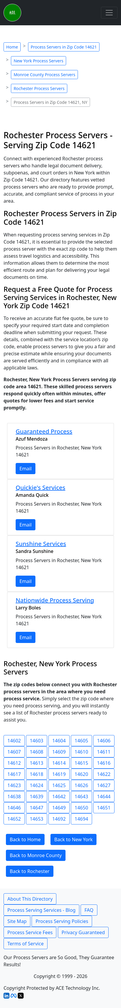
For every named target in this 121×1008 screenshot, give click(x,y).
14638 (14, 796)
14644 (104, 796)
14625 (59, 785)
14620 (81, 774)
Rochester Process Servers (39, 88)
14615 (81, 763)
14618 (36, 774)
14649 (59, 807)
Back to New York (73, 839)
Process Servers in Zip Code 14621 (64, 47)
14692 (59, 819)
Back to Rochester (30, 871)
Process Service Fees (30, 932)
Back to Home (25, 839)
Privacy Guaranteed (83, 932)
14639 (36, 796)
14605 (81, 740)
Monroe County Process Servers (44, 74)
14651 (104, 807)
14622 (104, 774)
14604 (59, 740)
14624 (36, 785)
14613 (36, 763)
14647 (36, 807)
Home (12, 47)
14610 (81, 752)
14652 (14, 819)
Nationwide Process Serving (55, 600)
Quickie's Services (40, 487)
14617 (14, 774)
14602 (14, 740)
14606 (104, 740)
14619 (59, 774)
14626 (81, 785)
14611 (104, 752)
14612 (14, 763)
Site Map (17, 921)
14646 (14, 807)
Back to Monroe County (36, 855)
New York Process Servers (38, 61)
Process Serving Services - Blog (41, 910)
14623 (14, 785)
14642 (59, 796)
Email (25, 468)
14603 (36, 740)
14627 (104, 785)
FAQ (88, 910)
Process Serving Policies (61, 921)
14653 (36, 819)
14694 (81, 819)
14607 (14, 752)
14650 (81, 807)
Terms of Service (25, 943)
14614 (59, 763)
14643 (81, 796)
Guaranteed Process (44, 431)
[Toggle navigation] (109, 13)
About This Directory (30, 899)
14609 (59, 752)
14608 (36, 752)
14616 (104, 763)
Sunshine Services (41, 544)
